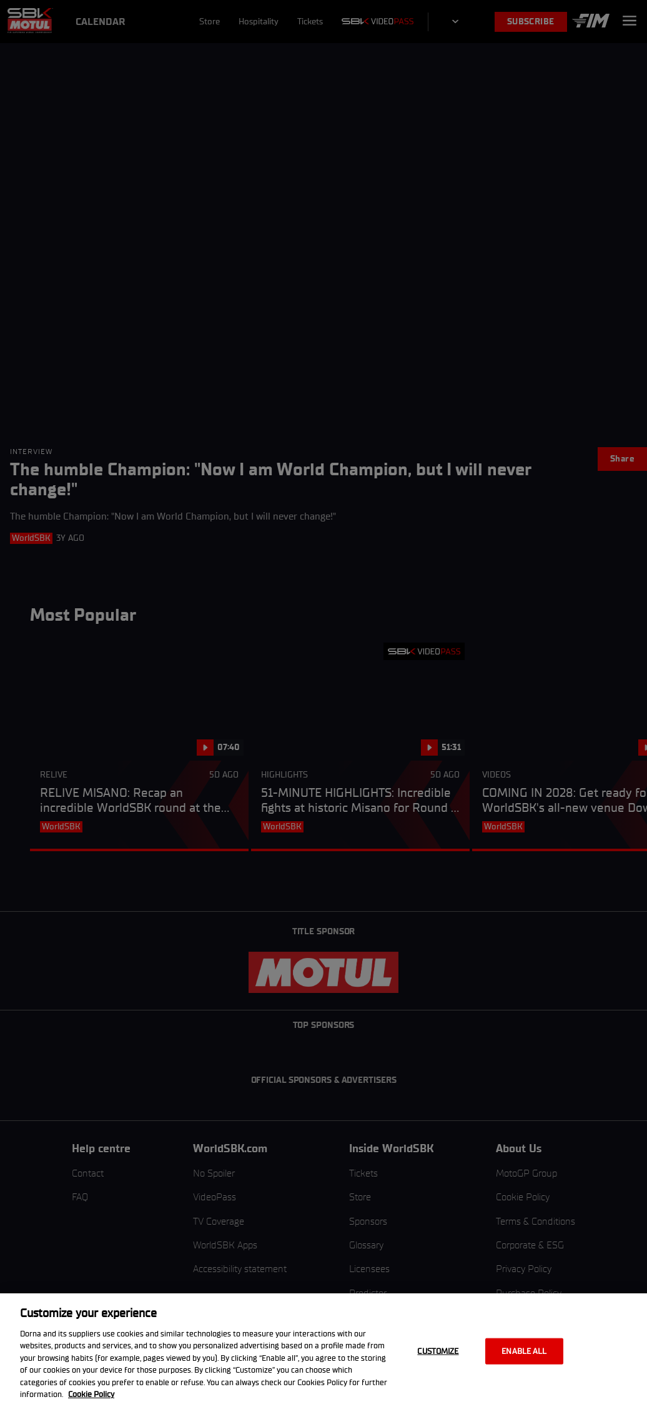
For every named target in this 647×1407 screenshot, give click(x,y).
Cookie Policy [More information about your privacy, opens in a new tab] (91, 1394)
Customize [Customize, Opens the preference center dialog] (437, 1351)
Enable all (523, 1351)
